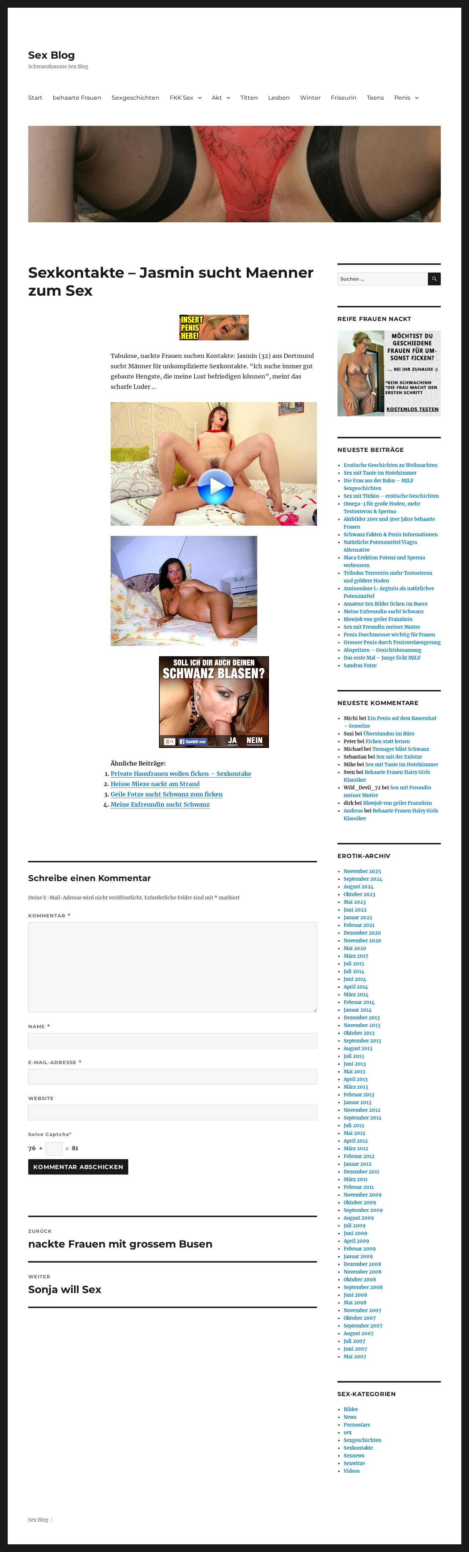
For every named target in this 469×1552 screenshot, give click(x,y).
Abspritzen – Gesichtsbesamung (382, 650)
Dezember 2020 (362, 933)
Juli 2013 (354, 1056)
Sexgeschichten (135, 97)
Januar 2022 (358, 917)
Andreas (353, 811)
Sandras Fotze (360, 665)
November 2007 (362, 1310)
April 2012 (356, 1141)
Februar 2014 (359, 1002)
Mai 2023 (355, 902)
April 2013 (356, 1079)
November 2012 (362, 1110)
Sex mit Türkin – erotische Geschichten (391, 496)
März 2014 (356, 995)
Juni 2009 (356, 1233)
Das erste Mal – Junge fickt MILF (382, 658)
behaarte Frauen (77, 97)
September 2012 (362, 1118)
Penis (402, 97)
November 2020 (362, 941)
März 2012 (356, 1149)
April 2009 (356, 1241)
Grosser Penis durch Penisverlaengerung (392, 642)
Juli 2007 (354, 1341)
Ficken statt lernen (388, 741)
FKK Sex (181, 97)
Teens (375, 97)
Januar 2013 (357, 1102)
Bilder (351, 1409)
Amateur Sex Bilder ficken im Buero (386, 604)
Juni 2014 (355, 979)
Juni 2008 (355, 1295)
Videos (352, 1471)
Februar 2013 (359, 1095)
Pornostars (357, 1425)
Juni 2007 (355, 1349)
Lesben (279, 97)
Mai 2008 (355, 1303)
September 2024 (363, 879)
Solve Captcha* (50, 1134)
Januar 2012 (358, 1164)
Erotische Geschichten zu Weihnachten (390, 465)
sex (348, 1432)
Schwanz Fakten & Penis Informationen (391, 535)
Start (35, 97)
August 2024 (359, 887)
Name (39, 1026)
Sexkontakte (358, 1448)
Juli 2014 (354, 971)
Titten (249, 97)
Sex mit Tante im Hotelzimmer (380, 473)
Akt (217, 97)
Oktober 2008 (360, 1280)
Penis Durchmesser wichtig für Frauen (389, 635)
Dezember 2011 (361, 1172)
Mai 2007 (355, 1357)
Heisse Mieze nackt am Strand (155, 784)
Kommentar (49, 916)
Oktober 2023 (359, 894)
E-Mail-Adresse (55, 1062)
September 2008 (363, 1287)
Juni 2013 (355, 1064)
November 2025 (362, 871)
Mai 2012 (354, 1133)
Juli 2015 (354, 964)
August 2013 (358, 1048)
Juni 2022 (355, 910)
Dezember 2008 (362, 1264)
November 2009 (363, 1195)
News (350, 1417)
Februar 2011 (359, 1187)
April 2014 (356, 987)
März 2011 (356, 1179)
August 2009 (359, 1218)
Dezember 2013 (362, 1018)
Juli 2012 (354, 1125)
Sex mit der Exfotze (399, 757)
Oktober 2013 (359, 1033)
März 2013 (356, 1087)
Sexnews (354, 1456)
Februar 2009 (360, 1249)
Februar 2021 (359, 925)
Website (41, 1098)
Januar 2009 (358, 1256)
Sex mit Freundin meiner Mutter (382, 627)
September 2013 (362, 1041)
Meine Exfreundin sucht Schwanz (160, 804)
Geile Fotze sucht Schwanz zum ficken (167, 794)
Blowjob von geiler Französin (378, 619)
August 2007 (359, 1333)
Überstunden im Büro (388, 734)
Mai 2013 (354, 1072)
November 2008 (362, 1272)
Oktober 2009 (360, 1202)
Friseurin (344, 97)
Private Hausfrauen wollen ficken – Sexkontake (181, 773)
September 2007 (363, 1326)
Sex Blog (51, 55)
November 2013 (362, 1025)
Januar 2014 (358, 1010)
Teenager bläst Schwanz (400, 749)
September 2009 (363, 1210)
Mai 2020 (355, 948)
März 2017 (356, 956)
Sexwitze (354, 1463)
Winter (310, 97)
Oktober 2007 (360, 1318)
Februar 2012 (359, 1156)
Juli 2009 (355, 1226)
